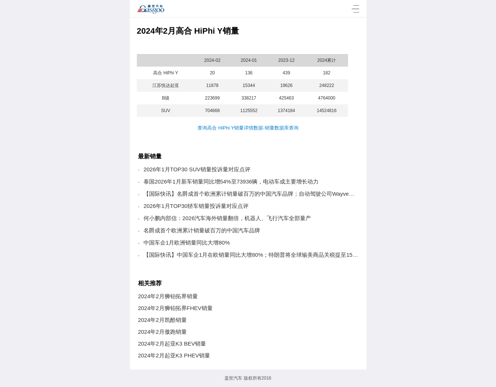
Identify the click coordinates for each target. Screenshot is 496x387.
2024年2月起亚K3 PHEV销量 (174, 355)
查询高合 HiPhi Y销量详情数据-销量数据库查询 (248, 128)
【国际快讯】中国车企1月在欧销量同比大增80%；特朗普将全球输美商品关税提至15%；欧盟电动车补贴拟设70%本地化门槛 (298, 255)
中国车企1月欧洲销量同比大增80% (187, 242)
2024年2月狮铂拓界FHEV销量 (175, 308)
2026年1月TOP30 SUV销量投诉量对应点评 (197, 169)
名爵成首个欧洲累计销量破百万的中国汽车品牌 (202, 230)
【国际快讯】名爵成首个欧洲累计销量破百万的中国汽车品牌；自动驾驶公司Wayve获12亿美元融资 (266, 194)
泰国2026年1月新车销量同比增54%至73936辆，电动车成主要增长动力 (231, 181)
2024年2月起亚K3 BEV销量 (172, 343)
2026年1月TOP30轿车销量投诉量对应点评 (196, 206)
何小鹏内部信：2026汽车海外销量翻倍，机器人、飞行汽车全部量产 (227, 218)
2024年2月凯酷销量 (162, 320)
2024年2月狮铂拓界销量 (168, 296)
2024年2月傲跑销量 (162, 332)
